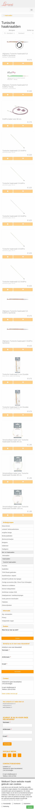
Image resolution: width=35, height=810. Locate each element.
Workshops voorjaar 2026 (9, 592)
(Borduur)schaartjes (7, 539)
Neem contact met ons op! (9, 693)
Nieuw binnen (6, 526)
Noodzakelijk (6, 803)
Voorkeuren (16, 803)
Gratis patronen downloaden (10, 598)
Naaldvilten (5, 569)
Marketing (5, 806)
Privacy (4, 617)
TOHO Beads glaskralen (9, 572)
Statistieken (26, 803)
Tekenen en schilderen (8, 585)
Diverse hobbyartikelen (8, 589)
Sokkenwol (5, 546)
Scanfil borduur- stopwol (9, 575)
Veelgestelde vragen (8, 621)
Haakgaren (5, 549)
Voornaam (5, 650)
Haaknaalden (6, 559)
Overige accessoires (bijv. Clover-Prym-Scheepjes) (16, 582)
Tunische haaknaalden (9, 562)
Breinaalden (5, 555)
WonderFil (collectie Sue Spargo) (11, 579)
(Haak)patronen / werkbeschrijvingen (12, 595)
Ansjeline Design (7, 532)
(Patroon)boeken (7, 605)
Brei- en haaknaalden (8, 552)
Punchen (4, 565)
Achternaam (6, 657)
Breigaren (5, 542)
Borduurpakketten (7, 536)
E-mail (4, 664)
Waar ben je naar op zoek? (10, 630)
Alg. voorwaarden (7, 614)
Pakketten (5, 602)
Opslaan (30, 807)
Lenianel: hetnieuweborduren (10, 529)
